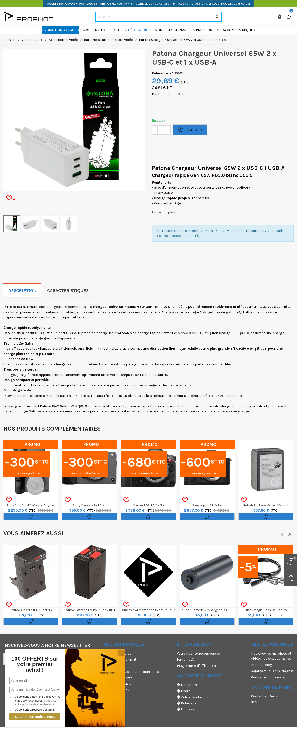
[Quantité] (161, 130)
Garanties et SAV (116, 690)
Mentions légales (117, 684)
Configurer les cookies (269, 677)
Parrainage (186, 659)
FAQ (254, 702)
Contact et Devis (264, 696)
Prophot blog (261, 665)
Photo (183, 691)
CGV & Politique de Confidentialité (131, 672)
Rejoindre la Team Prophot (272, 671)
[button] (282, 534)
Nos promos (188, 684)
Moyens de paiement (119, 659)
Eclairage (187, 703)
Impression (188, 709)
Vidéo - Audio (189, 697)
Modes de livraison (118, 653)
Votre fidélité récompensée (199, 653)
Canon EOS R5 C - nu (148, 505)
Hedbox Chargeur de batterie (31, 610)
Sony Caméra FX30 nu (90, 505)
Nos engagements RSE (121, 678)
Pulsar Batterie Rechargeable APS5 (207, 610)
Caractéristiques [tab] (68, 290)
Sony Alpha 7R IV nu (207, 505)
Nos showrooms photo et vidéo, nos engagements (271, 656)
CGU (106, 666)
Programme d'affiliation (196, 666)
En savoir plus (163, 212)
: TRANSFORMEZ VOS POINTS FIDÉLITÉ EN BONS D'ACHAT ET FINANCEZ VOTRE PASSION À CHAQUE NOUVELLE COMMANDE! (148, 3)
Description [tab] (22, 290)
